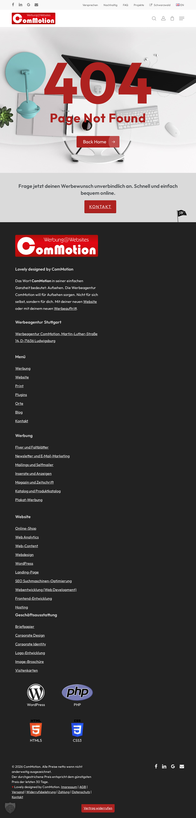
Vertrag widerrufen (98, 808)
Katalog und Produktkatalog (38, 491)
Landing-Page (27, 572)
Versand (18, 792)
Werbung (22, 368)
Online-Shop (25, 528)
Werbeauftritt (65, 308)
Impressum (69, 787)
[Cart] (172, 18)
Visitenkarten (26, 670)
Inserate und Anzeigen (33, 473)
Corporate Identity (30, 644)
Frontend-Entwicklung (33, 598)
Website (90, 301)
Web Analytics (27, 537)
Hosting (21, 607)
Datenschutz (81, 792)
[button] (181, 18)
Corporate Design (30, 635)
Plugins (21, 394)
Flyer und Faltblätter (32, 447)
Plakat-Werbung (28, 499)
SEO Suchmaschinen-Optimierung (43, 581)
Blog (19, 412)
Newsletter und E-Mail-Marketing (42, 456)
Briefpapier (24, 626)
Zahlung (64, 792)
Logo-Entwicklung (30, 652)
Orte (19, 403)
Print (19, 386)
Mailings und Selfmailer (34, 464)
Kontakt (100, 206)
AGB (82, 787)
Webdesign (24, 554)
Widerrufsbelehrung (41, 792)
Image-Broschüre (29, 661)
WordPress (24, 563)
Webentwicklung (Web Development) (46, 589)
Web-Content (26, 545)
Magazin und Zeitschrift (34, 482)
